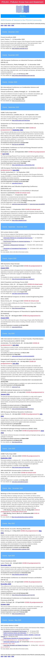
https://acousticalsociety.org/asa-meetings (22, 517)
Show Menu (23, 16)
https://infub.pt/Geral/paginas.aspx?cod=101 (23, 75)
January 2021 (5, 394)
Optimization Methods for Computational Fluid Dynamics (17, 238)
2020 (12, 25)
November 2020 (6, 584)
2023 (2, 25)
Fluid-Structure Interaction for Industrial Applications (16, 241)
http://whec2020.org (17, 442)
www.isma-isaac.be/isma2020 (19, 204)
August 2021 (5, 268)
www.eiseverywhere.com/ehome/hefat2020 (23, 356)
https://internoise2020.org (18, 308)
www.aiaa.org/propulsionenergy (20, 293)
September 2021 (17, 130)
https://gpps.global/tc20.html (19, 220)
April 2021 (5, 154)
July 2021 (15, 345)
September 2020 (6, 458)
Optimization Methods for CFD (11, 641)
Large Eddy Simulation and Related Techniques (15, 645)
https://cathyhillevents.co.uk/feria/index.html (23, 165)
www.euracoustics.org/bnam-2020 (21, 549)
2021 (9, 25)
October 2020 (5, 604)
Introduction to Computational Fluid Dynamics (15, 248)
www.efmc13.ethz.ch (17, 183)
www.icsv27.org (16, 387)
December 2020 (6, 565)
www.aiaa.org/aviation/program (20, 481)
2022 (5, 25)
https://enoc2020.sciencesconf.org (21, 425)
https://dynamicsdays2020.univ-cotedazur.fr (23, 279)
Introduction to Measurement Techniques (13, 245)
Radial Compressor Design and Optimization (14, 633)
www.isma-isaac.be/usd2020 (37, 204)
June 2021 (15, 170)
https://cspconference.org (18, 100)
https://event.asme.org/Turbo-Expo (21, 120)
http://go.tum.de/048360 (18, 144)
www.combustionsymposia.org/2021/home (23, 408)
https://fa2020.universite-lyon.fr (20, 48)
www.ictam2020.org (17, 327)
